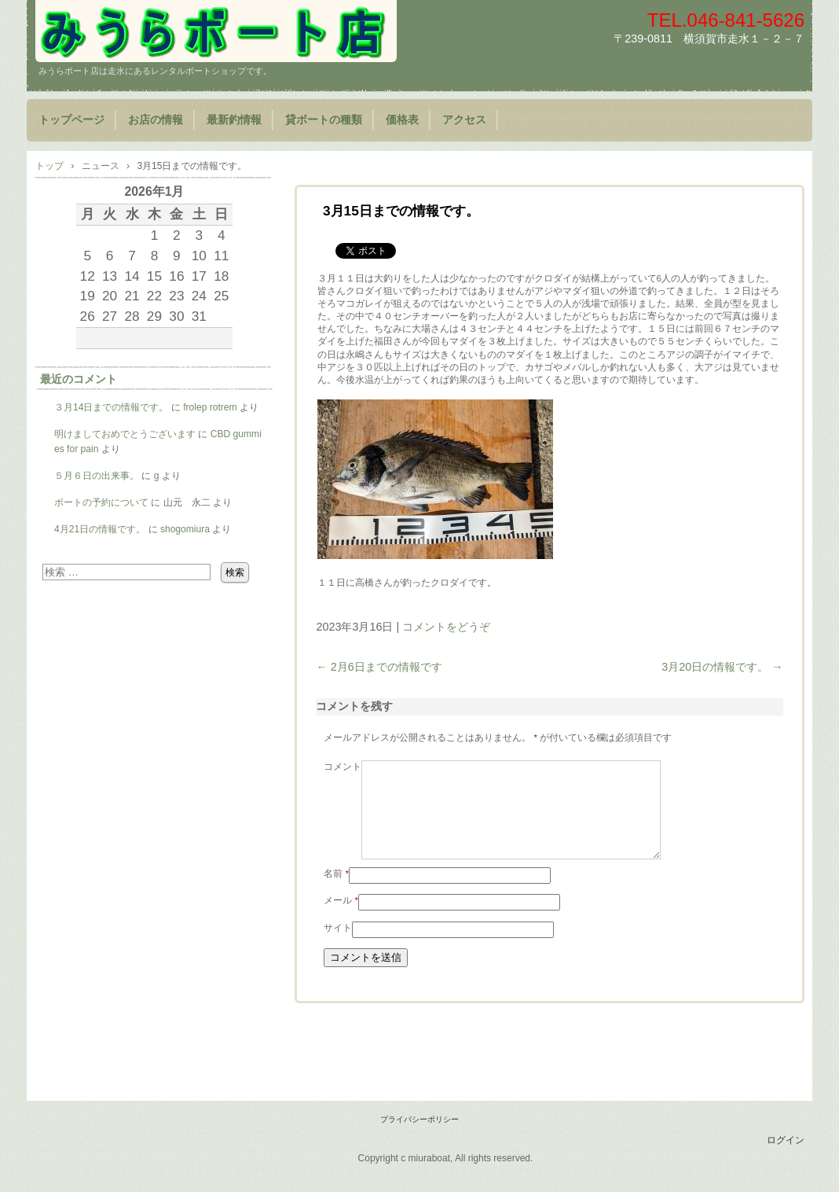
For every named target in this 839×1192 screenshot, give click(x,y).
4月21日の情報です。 (99, 529)
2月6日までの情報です (378, 666)
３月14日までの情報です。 (111, 407)
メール (341, 919)
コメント (342, 766)
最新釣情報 (234, 120)
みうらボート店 (216, 31)
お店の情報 (155, 120)
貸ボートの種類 (323, 120)
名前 (336, 892)
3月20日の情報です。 (721, 666)
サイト (338, 946)
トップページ (71, 120)
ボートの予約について (101, 502)
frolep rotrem (209, 407)
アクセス (464, 120)
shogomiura (185, 529)
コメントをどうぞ (446, 626)
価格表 (402, 120)
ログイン (785, 1159)
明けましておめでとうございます (125, 434)
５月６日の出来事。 (96, 475)
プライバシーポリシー (419, 1138)
